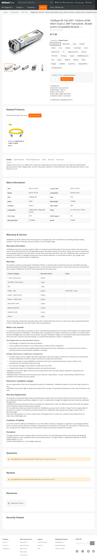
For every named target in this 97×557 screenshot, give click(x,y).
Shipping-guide (59, 542)
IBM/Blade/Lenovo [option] (82, 56)
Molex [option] (83, 60)
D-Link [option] (86, 48)
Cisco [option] (60, 48)
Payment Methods (60, 545)
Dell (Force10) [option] (55, 52)
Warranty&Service (33, 159)
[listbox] (71, 56)
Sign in (42, 459)
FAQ (39, 548)
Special (43, 7)
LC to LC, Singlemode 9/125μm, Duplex (16, 142)
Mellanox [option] (67, 60)
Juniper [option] (59, 60)
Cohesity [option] (67, 48)
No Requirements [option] (56, 68)
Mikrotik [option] (75, 60)
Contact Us (5, 545)
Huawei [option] (72, 56)
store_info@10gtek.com (15, 323)
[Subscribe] (92, 543)
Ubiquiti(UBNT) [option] (82, 64)
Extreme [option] (83, 52)
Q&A (44, 159)
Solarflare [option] (62, 64)
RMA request (23, 552)
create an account (51, 459)
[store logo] (7, 2)
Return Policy (23, 542)
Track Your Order (59, 548)
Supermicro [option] (71, 64)
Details (9, 159)
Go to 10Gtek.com (57, 7)
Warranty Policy (24, 545)
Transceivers (14, 12)
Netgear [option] (53, 64)
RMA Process (23, 548)
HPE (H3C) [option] (54, 56)
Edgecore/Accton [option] (73, 52)
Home (6, 12)
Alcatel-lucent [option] (55, 44)
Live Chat (40, 545)
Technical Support (42, 542)
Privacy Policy (23, 555)
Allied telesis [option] (66, 44)
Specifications (19, 159)
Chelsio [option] (53, 48)
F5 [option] (63, 52)
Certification (5, 548)
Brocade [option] (82, 44)
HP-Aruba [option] (63, 56)
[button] (17, 67)
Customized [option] (77, 48)
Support (19, 7)
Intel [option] (52, 60)
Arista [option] (74, 44)
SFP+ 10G (24, 12)
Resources (60, 159)
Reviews (51, 159)
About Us (5, 542)
